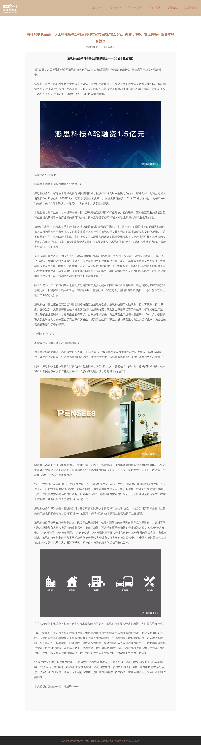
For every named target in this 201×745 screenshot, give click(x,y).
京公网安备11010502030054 (100, 740)
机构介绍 (97, 8)
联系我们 (191, 8)
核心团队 (155, 8)
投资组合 (115, 8)
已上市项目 (135, 8)
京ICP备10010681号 (72, 740)
